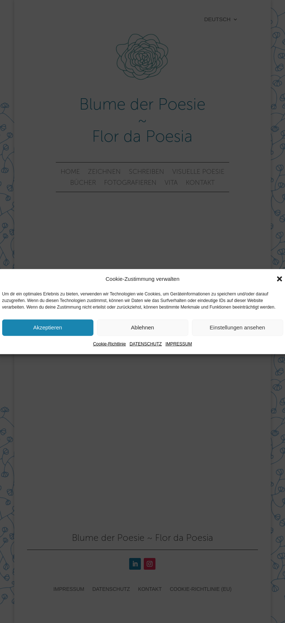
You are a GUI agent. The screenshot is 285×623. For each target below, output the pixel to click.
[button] (279, 279)
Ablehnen (142, 327)
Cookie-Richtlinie (109, 344)
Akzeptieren (47, 327)
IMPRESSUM (178, 344)
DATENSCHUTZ (146, 344)
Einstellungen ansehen (237, 327)
